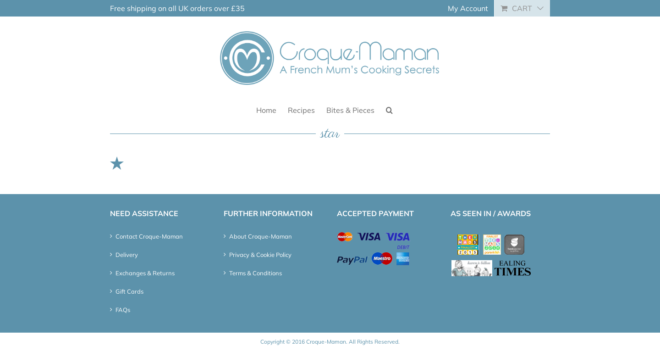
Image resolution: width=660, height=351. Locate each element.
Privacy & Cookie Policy (260, 254)
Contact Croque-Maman (149, 236)
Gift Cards (129, 291)
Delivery (127, 254)
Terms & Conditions (255, 273)
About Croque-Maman (260, 236)
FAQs (123, 309)
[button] (389, 109)
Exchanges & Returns (145, 273)
